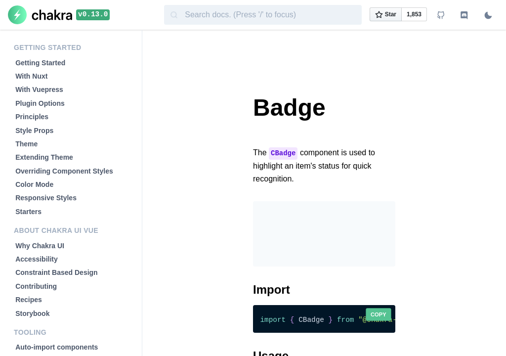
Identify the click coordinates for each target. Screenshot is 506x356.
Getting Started (40, 63)
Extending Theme (44, 157)
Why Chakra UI (39, 246)
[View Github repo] (441, 16)
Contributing (36, 286)
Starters (28, 212)
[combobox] (263, 15)
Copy (378, 315)
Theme (26, 144)
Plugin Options (40, 103)
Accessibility (36, 259)
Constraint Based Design (56, 272)
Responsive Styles (46, 198)
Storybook (32, 313)
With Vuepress (39, 89)
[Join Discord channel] (464, 16)
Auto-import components (56, 347)
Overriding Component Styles (64, 171)
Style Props (34, 130)
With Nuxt (31, 76)
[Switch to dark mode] (488, 16)
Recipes (28, 300)
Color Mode (34, 184)
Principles (31, 117)
